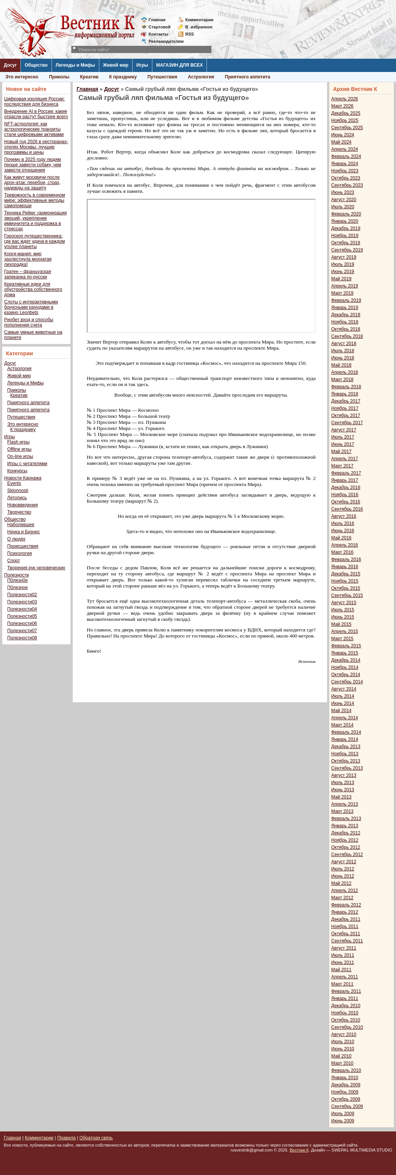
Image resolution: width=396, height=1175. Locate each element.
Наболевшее (20, 524)
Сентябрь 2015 (347, 595)
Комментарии (199, 19)
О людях (16, 539)
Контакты (158, 34)
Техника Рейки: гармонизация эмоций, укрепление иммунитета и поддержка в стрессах (35, 220)
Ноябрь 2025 (344, 120)
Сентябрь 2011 (347, 941)
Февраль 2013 (346, 818)
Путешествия (162, 77)
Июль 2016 (342, 523)
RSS (189, 34)
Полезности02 (22, 594)
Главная (157, 19)
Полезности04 (22, 609)
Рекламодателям (163, 41)
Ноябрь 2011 (344, 926)
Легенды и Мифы (75, 65)
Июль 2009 (342, 1113)
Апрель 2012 (344, 890)
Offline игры (19, 449)
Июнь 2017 (342, 444)
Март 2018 (342, 379)
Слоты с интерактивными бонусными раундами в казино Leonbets (31, 307)
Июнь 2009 (342, 1120)
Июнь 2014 (342, 703)
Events (14, 483)
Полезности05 (22, 616)
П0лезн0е (17, 580)
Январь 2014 (344, 739)
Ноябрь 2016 (344, 494)
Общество (36, 65)
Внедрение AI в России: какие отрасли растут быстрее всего (36, 114)
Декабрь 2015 (345, 574)
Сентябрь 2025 (347, 127)
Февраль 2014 (346, 732)
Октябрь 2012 (345, 847)
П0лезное (17, 587)
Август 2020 (343, 199)
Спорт (13, 560)
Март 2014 (342, 725)
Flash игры (18, 442)
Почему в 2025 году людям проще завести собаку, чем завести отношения (32, 165)
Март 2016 (342, 552)
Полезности (16, 575)
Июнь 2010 (342, 1049)
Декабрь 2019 (345, 228)
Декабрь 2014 (345, 660)
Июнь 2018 (342, 358)
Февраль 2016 (346, 559)
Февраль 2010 (346, 1070)
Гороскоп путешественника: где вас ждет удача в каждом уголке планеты (34, 241)
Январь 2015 (344, 653)
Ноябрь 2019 (344, 235)
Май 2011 (341, 969)
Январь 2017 (344, 480)
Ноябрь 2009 (344, 1092)
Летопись (17, 497)
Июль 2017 (342, 437)
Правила (66, 1138)
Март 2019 (342, 293)
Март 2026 (342, 106)
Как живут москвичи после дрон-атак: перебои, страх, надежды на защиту (32, 183)
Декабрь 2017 (345, 401)
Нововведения (22, 505)
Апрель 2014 (344, 717)
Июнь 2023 (342, 192)
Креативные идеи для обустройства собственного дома (33, 289)
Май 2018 (341, 365)
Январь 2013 (344, 825)
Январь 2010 (344, 1077)
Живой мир (115, 65)
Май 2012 (341, 883)
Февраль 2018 (346, 386)
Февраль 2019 (346, 300)
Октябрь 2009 (345, 1099)
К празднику (123, 77)
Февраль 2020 (346, 214)
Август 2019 (343, 257)
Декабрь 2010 (345, 1005)
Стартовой (160, 27)
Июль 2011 (342, 955)
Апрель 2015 (344, 631)
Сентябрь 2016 (347, 509)
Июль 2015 (342, 609)
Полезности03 (22, 602)
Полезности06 (22, 623)
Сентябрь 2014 (347, 681)
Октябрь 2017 (345, 415)
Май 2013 (341, 797)
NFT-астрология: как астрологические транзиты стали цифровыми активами (34, 129)
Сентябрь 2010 (347, 1027)
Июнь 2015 (342, 617)
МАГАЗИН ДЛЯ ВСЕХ (179, 65)
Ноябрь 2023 (344, 170)
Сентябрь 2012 (347, 854)
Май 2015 (341, 624)
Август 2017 (343, 430)
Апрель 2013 (344, 804)
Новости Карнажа (22, 478)
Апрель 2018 (344, 372)
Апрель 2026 (344, 99)
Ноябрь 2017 (344, 408)
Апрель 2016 (344, 545)
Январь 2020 (344, 221)
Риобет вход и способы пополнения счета (28, 322)
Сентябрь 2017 (347, 422)
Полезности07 (22, 630)
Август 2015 (343, 602)
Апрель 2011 (344, 977)
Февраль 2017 (346, 473)
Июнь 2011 (342, 962)
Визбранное (199, 27)
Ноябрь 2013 (344, 753)
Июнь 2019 (342, 271)
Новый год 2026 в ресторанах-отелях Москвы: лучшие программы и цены (36, 147)
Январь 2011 (344, 998)
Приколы (59, 77)
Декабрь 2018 (345, 314)
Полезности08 (22, 638)
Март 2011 (342, 984)
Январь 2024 (344, 163)
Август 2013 (343, 775)
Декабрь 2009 (345, 1085)
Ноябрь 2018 (344, 322)
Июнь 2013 (342, 789)
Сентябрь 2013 (347, 768)
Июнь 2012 (342, 876)
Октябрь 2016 (345, 502)
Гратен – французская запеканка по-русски (27, 274)
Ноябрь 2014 (344, 667)
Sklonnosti (17, 490)
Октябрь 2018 (345, 329)
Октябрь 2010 (345, 1020)
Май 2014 (341, 710)
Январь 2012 (344, 912)
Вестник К (299, 1150)
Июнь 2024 (342, 135)
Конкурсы (17, 470)
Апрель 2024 (344, 149)
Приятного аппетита (247, 77)
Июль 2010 (342, 1041)
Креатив (89, 77)
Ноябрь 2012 (344, 840)
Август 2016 (343, 516)
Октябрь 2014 (345, 674)
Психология (19, 553)
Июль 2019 (342, 264)
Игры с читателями (27, 463)
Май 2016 (341, 538)
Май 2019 (341, 278)
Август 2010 (343, 1034)
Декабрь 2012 (345, 833)
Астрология (201, 77)
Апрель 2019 (344, 286)
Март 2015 (342, 638)
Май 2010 (341, 1056)
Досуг (10, 65)
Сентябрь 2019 (347, 250)
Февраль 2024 (346, 156)
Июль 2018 (342, 350)
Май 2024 (341, 142)
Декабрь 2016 (345, 487)
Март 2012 (342, 897)
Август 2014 (343, 689)
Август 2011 (343, 948)
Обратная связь (96, 1138)
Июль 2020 (342, 206)
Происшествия (22, 546)
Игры (142, 65)
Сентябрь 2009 (347, 1106)
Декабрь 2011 (345, 919)
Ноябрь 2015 (344, 581)
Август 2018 (343, 343)
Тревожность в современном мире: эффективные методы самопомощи (34, 200)
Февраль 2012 (346, 905)
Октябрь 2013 (345, 761)
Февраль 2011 (346, 991)
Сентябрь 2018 (347, 336)
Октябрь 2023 (345, 178)
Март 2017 (342, 466)
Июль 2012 (342, 869)
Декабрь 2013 (345, 746)
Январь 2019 (344, 307)
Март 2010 (342, 1063)
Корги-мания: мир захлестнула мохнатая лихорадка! (28, 259)
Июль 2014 (342, 696)
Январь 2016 (344, 566)
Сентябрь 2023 (347, 185)
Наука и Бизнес (23, 531)
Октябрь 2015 (345, 588)
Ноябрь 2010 (344, 1013)
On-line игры (20, 456)
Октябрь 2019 (345, 242)
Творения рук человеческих (36, 567)
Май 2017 (341, 451)
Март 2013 (342, 811)
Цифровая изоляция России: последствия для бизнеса (34, 101)
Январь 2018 (344, 394)
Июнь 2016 (342, 530)
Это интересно (21, 77)
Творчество (19, 512)
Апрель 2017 (344, 458)
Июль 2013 (342, 782)
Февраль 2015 (346, 645)
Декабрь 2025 (345, 113)
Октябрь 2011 (345, 933)
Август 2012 (343, 861)
